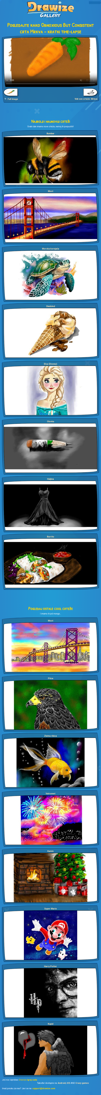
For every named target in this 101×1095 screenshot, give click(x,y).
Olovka (50, 421)
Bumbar (50, 133)
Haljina (50, 479)
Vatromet (50, 793)
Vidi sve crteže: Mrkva (86, 99)
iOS (68, 1083)
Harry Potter (50, 966)
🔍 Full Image (11, 99)
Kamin (50, 851)
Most (50, 191)
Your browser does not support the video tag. (50, 62)
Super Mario (50, 908)
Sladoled (50, 306)
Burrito (50, 536)
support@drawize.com (43, 1088)
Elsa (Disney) (50, 364)
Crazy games (82, 1083)
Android (62, 1083)
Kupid (50, 1024)
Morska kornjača (50, 248)
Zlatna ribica (50, 736)
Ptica (50, 678)
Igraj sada (32, 1080)
